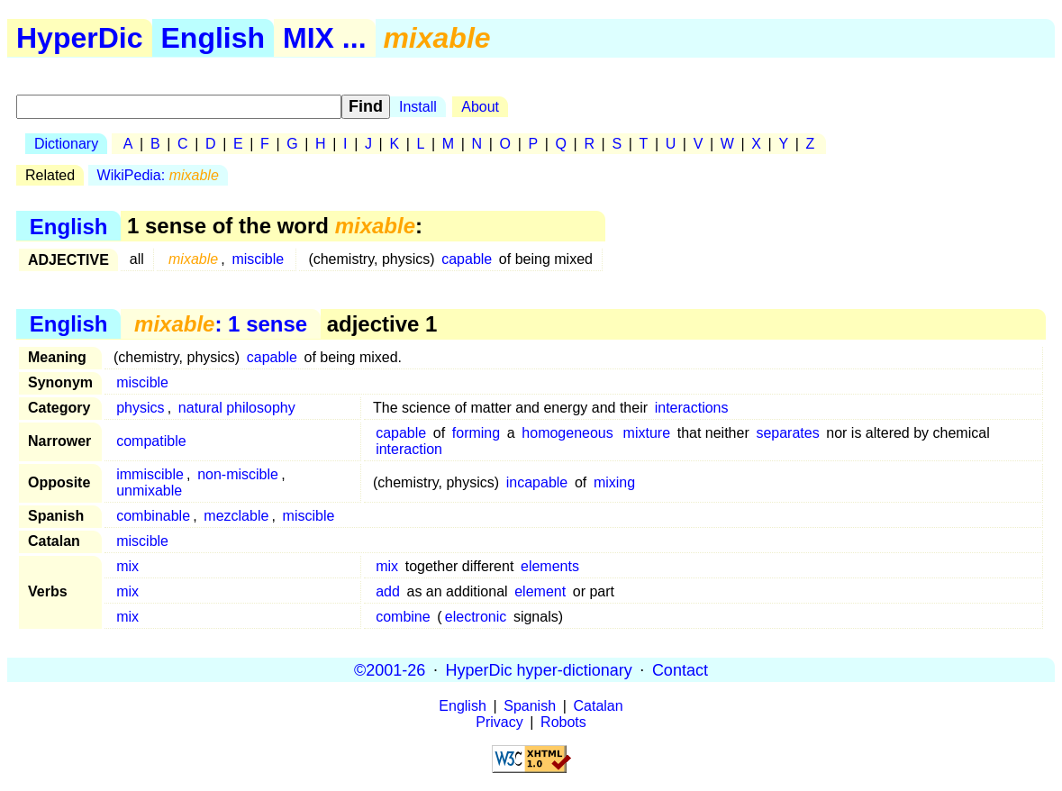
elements (550, 566)
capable (466, 259)
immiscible (150, 474)
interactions (692, 407)
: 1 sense (220, 324)
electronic (475, 616)
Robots (563, 722)
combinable (153, 515)
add (388, 591)
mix (127, 566)
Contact (680, 669)
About (480, 106)
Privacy (499, 722)
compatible (151, 441)
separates (787, 433)
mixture (646, 433)
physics (140, 407)
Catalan (598, 706)
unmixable (149, 490)
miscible (257, 259)
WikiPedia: (158, 175)
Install (418, 106)
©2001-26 (389, 669)
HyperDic (79, 38)
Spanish (530, 706)
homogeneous (567, 433)
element (540, 591)
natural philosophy (236, 407)
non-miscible (237, 474)
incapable (537, 482)
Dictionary (66, 143)
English (213, 38)
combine (403, 616)
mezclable (236, 515)
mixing (614, 482)
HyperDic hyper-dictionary (539, 669)
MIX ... (324, 38)
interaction (409, 449)
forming (476, 433)
